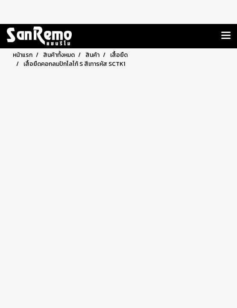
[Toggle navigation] (226, 36)
